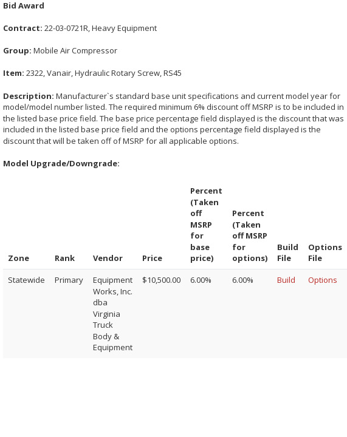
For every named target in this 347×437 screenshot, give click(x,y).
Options (322, 279)
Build (286, 279)
